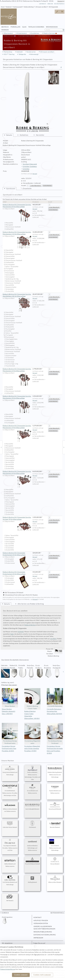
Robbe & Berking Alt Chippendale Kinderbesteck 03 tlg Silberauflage (17, 554)
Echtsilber (26, 169)
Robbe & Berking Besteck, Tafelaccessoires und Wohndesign (55, 772)
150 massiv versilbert (41, 7)
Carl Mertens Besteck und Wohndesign (10, 880)
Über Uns (50, 3)
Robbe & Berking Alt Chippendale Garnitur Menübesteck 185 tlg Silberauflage (17, 295)
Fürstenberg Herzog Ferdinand (55, 733)
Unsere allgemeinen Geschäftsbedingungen (44, 928)
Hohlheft (21, 632)
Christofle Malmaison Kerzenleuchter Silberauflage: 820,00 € (54, 711)
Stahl (12, 634)
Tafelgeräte (22, 54)
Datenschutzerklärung (45, 935)
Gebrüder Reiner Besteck (10, 824)
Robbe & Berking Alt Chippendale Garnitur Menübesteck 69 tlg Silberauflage (17, 473)
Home (2, 7)
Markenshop (8, 52)
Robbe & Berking (28, 7)
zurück (5, 913)
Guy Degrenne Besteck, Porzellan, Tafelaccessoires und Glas (9, 845)
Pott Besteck (32, 824)
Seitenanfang (56, 913)
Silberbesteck (8, 33)
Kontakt (38, 917)
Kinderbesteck (22, 33)
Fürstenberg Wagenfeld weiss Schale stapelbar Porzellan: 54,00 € (32, 748)
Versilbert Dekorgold (30, 164)
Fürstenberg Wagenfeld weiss (32, 733)
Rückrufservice (59, 3)
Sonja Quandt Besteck (55, 806)
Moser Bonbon (10, 697)
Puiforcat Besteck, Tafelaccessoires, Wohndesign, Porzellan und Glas (32, 773)
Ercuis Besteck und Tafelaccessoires (32, 789)
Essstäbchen (35, 33)
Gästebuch (42, 3)
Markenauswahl (17, 7)
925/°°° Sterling (9, 54)
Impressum (38, 938)
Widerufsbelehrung (43, 932)
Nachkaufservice (44, 36)
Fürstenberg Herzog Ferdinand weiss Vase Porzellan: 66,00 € (9, 748)
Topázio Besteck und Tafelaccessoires (55, 789)
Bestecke (8, 7)
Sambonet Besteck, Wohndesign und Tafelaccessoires (32, 845)
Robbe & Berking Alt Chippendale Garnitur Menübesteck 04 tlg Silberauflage (17, 206)
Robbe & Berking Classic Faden (32, 698)
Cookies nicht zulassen (42, 975)
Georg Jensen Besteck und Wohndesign (10, 770)
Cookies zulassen (21, 975)
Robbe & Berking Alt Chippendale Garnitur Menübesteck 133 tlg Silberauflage (17, 233)
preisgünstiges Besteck (27, 36)
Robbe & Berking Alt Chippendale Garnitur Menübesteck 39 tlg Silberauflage (17, 427)
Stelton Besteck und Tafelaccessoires (10, 862)
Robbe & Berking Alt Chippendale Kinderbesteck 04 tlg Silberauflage (17, 573)
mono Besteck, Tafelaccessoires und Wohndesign (55, 845)
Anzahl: (23, 185)
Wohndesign (34, 54)
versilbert (53, 639)
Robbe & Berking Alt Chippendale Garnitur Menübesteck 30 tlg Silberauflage (17, 397)
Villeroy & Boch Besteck (55, 879)
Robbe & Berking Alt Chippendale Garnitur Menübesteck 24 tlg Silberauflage (17, 370)
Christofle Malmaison (55, 697)
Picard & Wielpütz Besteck (32, 861)
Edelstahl (19, 52)
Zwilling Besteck (32, 879)
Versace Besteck (55, 861)
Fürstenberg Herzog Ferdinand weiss (10, 733)
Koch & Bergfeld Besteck (32, 806)
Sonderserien (31, 52)
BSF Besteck (10, 897)
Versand (34, 173)
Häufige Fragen (41, 920)
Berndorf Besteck (55, 824)
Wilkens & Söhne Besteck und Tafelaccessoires (10, 807)
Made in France (9, 36)
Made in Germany (49, 33)
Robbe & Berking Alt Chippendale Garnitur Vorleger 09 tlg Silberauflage (17, 518)
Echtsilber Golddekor (30, 166)
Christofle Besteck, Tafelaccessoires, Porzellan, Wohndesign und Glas (10, 790)
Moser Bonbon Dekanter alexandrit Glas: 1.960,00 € (8, 711)
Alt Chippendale (53, 7)
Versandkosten (41, 923)
